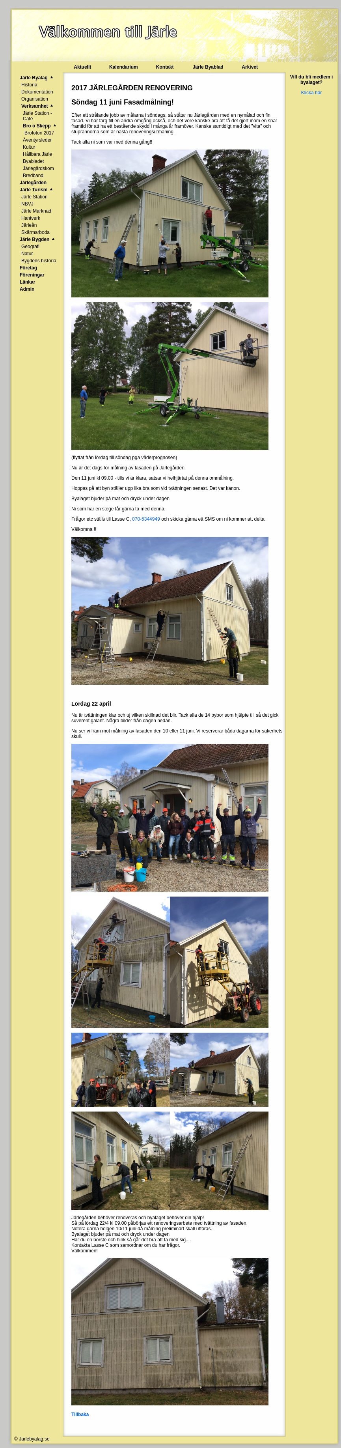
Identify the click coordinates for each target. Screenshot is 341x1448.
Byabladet (33, 161)
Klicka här (311, 92)
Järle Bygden (34, 239)
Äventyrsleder (37, 140)
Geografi (30, 246)
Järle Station (34, 197)
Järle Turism (33, 189)
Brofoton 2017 (39, 133)
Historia (29, 85)
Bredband (33, 175)
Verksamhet (34, 106)
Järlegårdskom (38, 168)
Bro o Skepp (37, 126)
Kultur (29, 147)
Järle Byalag (34, 77)
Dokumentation (37, 92)
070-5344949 (146, 519)
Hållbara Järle (37, 154)
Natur (27, 253)
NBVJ (27, 204)
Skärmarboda (35, 232)
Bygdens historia (38, 260)
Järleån (29, 225)
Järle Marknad (36, 211)
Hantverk (30, 218)
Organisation (34, 99)
